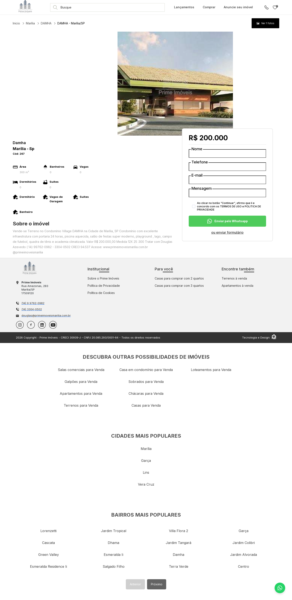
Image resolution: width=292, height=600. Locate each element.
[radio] (265, 23)
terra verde (178, 566)
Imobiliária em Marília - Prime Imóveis (29, 268)
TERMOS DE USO (231, 206)
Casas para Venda (146, 405)
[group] (265, 23)
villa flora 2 (178, 531)
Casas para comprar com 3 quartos (179, 285)
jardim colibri (243, 543)
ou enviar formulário (227, 232)
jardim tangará (178, 543)
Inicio (16, 23)
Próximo (156, 584)
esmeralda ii (113, 554)
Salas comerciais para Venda (81, 370)
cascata (48, 543)
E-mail (197, 175)
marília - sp (23, 148)
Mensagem (201, 188)
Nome (196, 149)
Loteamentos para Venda (211, 370)
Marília (30, 23)
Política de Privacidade (104, 285)
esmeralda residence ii (48, 566)
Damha (19, 143)
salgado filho (114, 566)
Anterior (135, 584)
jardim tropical (113, 531)
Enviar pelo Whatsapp (227, 221)
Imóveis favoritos (275, 7)
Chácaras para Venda (146, 393)
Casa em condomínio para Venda (146, 370)
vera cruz (146, 484)
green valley (48, 554)
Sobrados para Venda (146, 381)
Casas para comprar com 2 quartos (179, 278)
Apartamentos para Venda (81, 393)
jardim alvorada (243, 554)
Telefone (199, 162)
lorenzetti (48, 531)
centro (243, 566)
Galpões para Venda (81, 381)
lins (146, 472)
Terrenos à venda (234, 278)
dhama (113, 543)
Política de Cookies (101, 293)
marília (146, 449)
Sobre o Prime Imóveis (103, 278)
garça (146, 460)
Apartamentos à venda (237, 285)
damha (178, 554)
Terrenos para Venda (81, 405)
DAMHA (46, 23)
